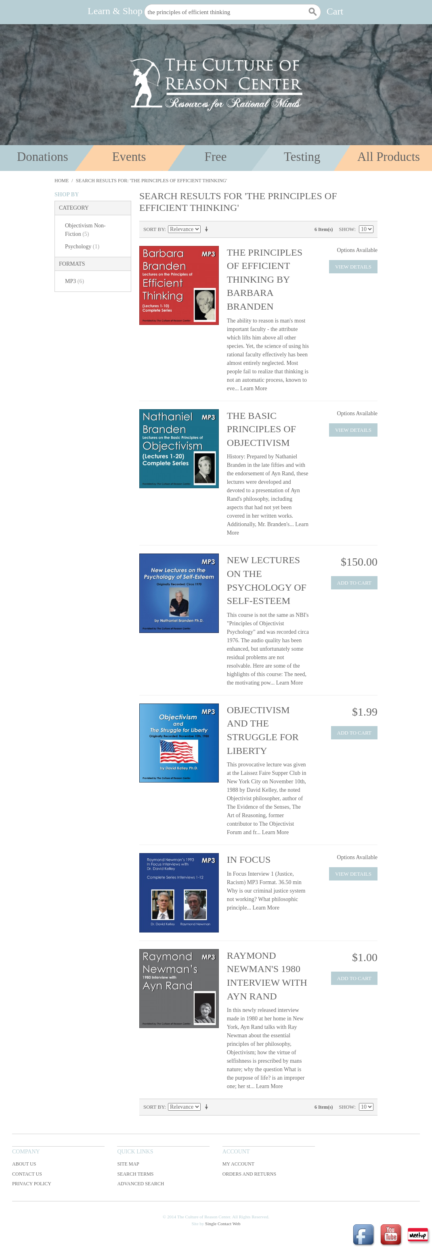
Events (129, 157)
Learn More (253, 388)
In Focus (249, 859)
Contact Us (27, 1174)
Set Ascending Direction (208, 229)
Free (216, 157)
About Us (24, 1164)
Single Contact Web (223, 1223)
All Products (388, 157)
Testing (302, 157)
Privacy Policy (31, 1183)
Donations (42, 157)
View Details (353, 267)
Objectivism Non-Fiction (85, 230)
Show (346, 229)
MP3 (74, 281)
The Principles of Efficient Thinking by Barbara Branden (264, 279)
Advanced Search (140, 1183)
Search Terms (135, 1174)
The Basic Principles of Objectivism (261, 429)
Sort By (153, 229)
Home (62, 180)
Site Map (128, 1164)
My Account (238, 1164)
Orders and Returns (249, 1174)
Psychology (82, 247)
